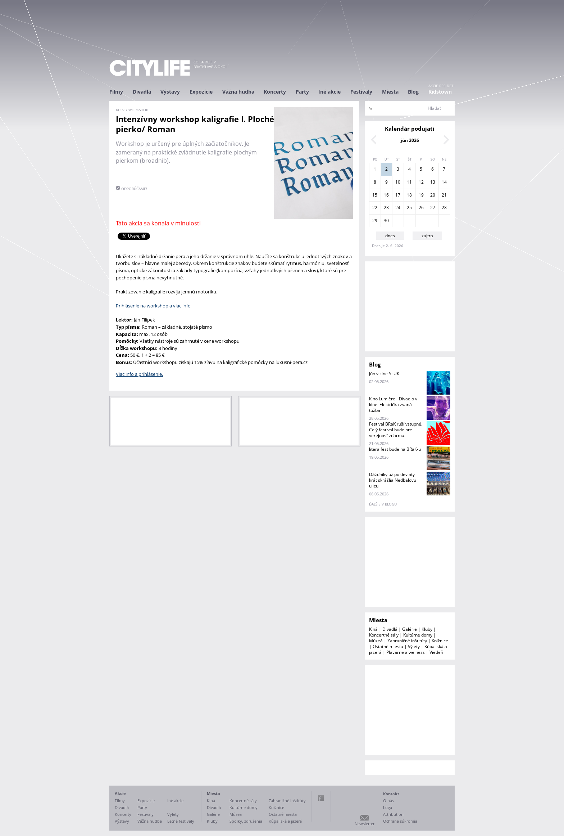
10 (397, 182)
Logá (387, 807)
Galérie (409, 629)
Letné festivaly (180, 821)
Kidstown (440, 91)
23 (386, 207)
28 (444, 207)
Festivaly (361, 91)
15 (374, 195)
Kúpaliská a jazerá (285, 821)
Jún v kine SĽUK (384, 373)
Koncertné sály (384, 635)
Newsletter (364, 823)
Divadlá (142, 91)
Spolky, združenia (245, 821)
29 (374, 220)
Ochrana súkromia (400, 821)
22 (374, 207)
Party (302, 91)
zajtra (427, 236)
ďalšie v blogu (383, 504)
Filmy (116, 91)
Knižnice (440, 641)
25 (409, 207)
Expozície (201, 91)
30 (386, 220)
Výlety (414, 646)
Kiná (373, 629)
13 (432, 182)
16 (386, 195)
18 (409, 195)
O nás (388, 800)
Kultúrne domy (417, 635)
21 (444, 195)
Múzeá (376, 641)
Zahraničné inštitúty (407, 641)
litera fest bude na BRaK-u (395, 449)
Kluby (427, 629)
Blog (413, 91)
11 (409, 182)
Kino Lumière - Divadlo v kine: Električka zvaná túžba (393, 404)
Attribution (393, 814)
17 (397, 195)
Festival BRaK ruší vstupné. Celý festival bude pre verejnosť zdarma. (395, 430)
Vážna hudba (238, 91)
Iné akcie (329, 91)
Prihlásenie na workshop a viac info (153, 305)
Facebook (321, 798)
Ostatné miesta (388, 646)
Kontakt (391, 793)
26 (421, 207)
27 (432, 207)
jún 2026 (410, 140)
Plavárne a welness (405, 652)
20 (432, 195)
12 (421, 182)
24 (397, 207)
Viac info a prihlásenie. (139, 374)
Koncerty (275, 91)
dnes (390, 236)
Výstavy (170, 91)
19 (421, 195)
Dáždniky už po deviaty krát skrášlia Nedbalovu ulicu (392, 480)
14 (444, 182)
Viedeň (436, 652)
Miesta (390, 91)
